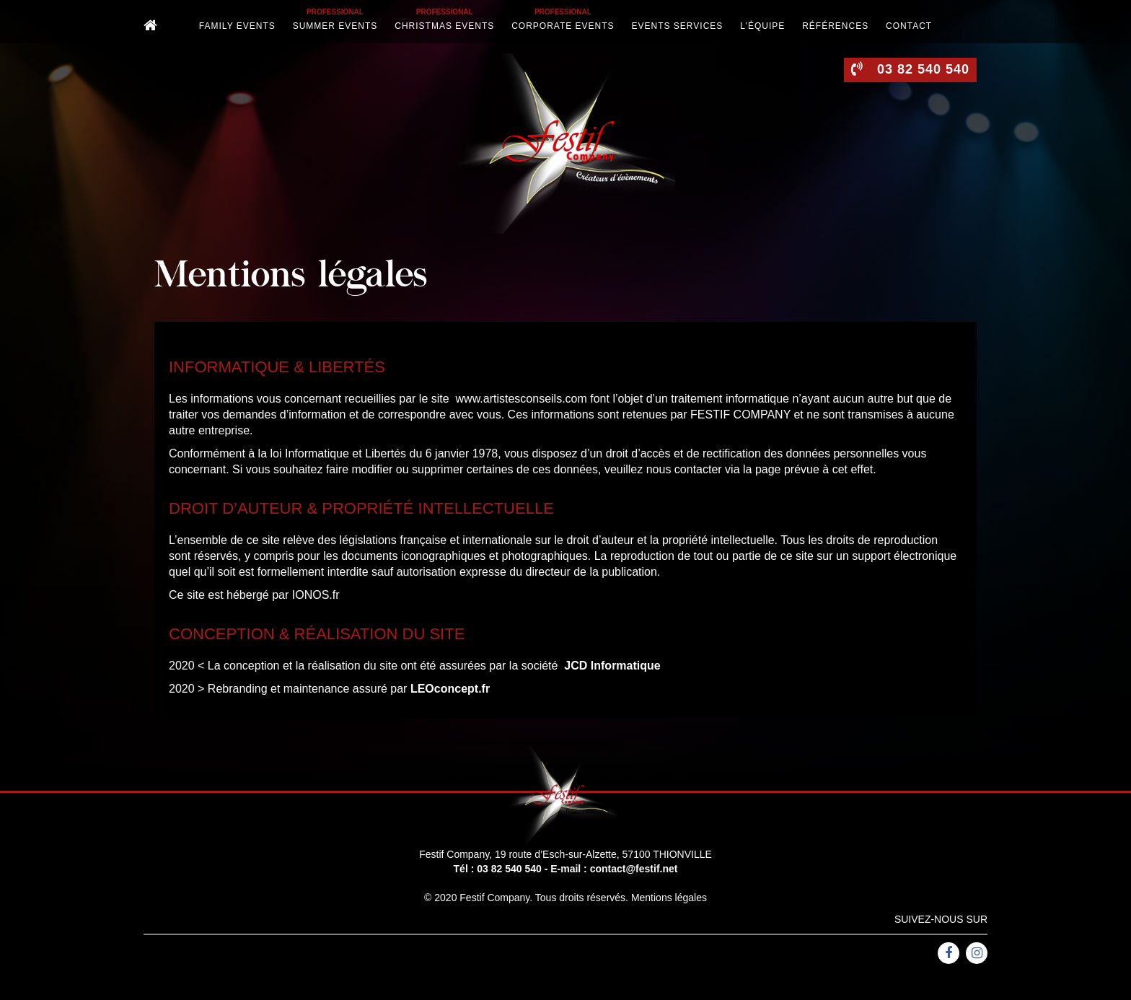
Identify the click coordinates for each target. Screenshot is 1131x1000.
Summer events (335, 26)
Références (835, 26)
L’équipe (762, 26)
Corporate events (562, 26)
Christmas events (444, 26)
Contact (909, 26)
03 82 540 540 (509, 868)
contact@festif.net (634, 868)
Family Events (237, 26)
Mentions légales (669, 897)
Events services (677, 26)
